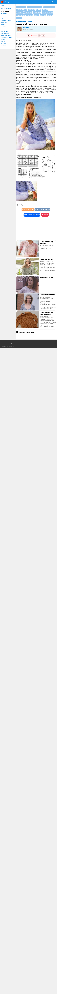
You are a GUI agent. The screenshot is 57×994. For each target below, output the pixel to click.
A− (28, 35)
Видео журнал (4, 15)
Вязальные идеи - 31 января (24, 21)
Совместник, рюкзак (6, 35)
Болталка (3, 24)
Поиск (54, 2)
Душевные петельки (6, 20)
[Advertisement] (36, 228)
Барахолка (3, 26)
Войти (2, 5)
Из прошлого (4, 29)
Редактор (26, 27)
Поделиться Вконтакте (42, 209)
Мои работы (4, 13)
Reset (43, 35)
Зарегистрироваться (6, 8)
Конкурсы (3, 47)
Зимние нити (4, 22)
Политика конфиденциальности (9, 343)
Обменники (3, 45)
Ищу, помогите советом (6, 18)
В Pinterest (45, 214)
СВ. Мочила (3, 43)
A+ (39, 35)
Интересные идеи (5, 11)
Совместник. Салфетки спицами (6, 38)
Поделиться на (32, 214)
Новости (3, 41)
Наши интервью (5, 33)
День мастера (4, 31)
